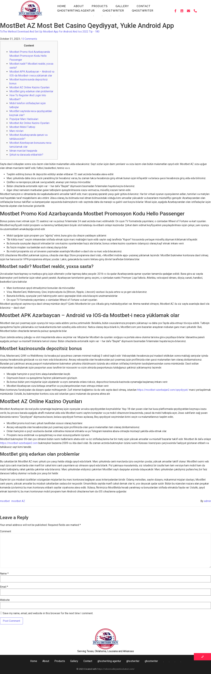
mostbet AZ (18, 501)
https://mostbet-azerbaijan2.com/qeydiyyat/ (162, 389)
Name (4, 573)
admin (207, 501)
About (79, 6)
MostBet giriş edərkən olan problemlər (31, 91)
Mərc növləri (16, 130)
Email (4, 587)
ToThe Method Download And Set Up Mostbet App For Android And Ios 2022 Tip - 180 (49, 31)
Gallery (122, 6)
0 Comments (29, 38)
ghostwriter (113, 10)
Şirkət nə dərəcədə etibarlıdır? (26, 154)
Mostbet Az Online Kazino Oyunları (29, 123)
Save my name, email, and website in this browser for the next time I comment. (48, 613)
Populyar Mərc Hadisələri (23, 119)
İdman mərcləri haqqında (23, 150)
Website (5, 600)
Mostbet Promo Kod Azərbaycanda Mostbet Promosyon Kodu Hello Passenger (29, 55)
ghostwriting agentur (76, 10)
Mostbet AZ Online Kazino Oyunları (29, 87)
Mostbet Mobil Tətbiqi (22, 127)
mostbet (5, 501)
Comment (5, 531)
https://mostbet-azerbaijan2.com (19, 443)
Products (99, 6)
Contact (144, 6)
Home (61, 6)
